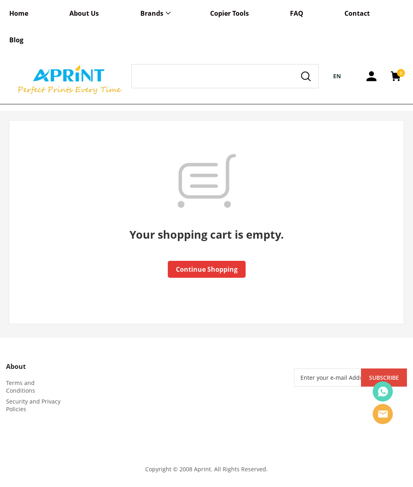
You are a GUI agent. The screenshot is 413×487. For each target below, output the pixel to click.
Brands (151, 13)
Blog (16, 39)
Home (18, 13)
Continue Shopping (207, 269)
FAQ (296, 13)
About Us (84, 13)
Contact (357, 13)
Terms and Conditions (20, 386)
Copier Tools (229, 13)
